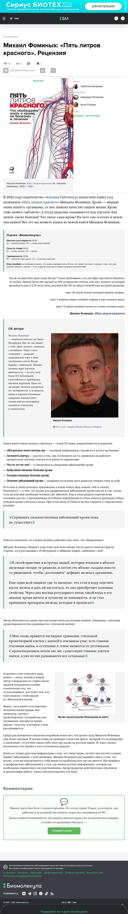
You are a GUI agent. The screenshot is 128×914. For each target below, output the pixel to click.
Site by (69, 902)
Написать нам (95, 872)
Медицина (78, 116)
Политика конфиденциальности (22, 876)
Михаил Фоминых (18, 336)
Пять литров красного (39, 183)
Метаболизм (93, 116)
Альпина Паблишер (61, 197)
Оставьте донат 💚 (64, 831)
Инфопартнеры (53, 872)
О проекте (9, 872)
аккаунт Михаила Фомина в (84, 427)
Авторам (23, 872)
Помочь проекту (74, 872)
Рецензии (38, 81)
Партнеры (36, 872)
